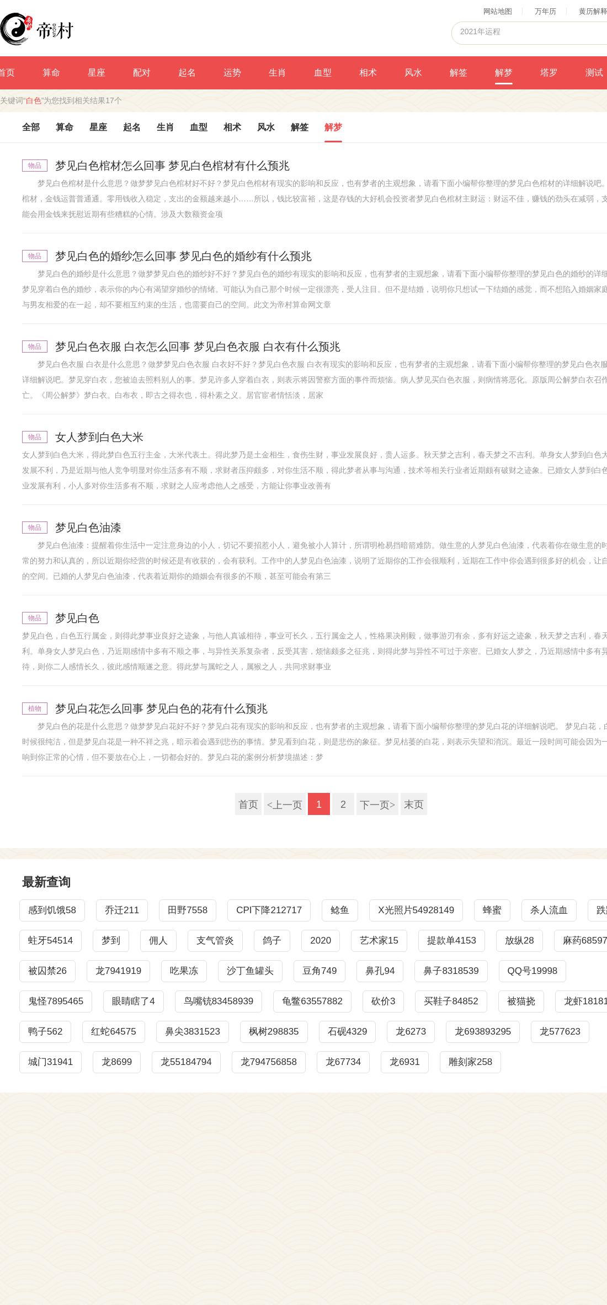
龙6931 (405, 1062)
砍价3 (383, 1001)
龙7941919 (118, 971)
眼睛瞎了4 (133, 1001)
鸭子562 (45, 1031)
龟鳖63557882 (312, 1001)
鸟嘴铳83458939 (219, 1001)
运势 (232, 72)
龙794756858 (269, 1062)
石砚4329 (348, 1031)
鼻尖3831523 (192, 1031)
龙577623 (560, 1031)
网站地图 (497, 11)
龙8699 (117, 1062)
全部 (31, 127)
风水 (413, 72)
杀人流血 (549, 910)
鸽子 (272, 940)
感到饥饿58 (52, 910)
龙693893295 (483, 1031)
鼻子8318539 (450, 971)
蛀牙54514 (50, 940)
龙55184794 (186, 1062)
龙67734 (343, 1062)
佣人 (158, 940)
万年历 (545, 11)
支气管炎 (215, 940)
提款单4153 (451, 940)
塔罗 (549, 72)
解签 (458, 72)
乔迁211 (122, 910)
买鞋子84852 (451, 1001)
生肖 (277, 72)
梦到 (111, 940)
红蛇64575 (113, 1031)
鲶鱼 (340, 910)
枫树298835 (274, 1031)
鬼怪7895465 (55, 1001)
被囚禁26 (47, 971)
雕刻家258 (470, 1062)
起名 (187, 72)
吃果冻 (184, 971)
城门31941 (50, 1062)
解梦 (504, 72)
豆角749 (319, 971)
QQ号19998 (533, 971)
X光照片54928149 (416, 910)
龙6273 (411, 1031)
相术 (368, 72)
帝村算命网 (36, 28)
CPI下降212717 (269, 910)
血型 (323, 72)
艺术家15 (379, 940)
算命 (51, 72)
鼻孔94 (380, 971)
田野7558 (187, 910)
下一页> (377, 804)
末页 (414, 804)
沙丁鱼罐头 (250, 971)
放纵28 (519, 940)
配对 (142, 72)
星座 (96, 72)
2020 (320, 940)
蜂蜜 (492, 910)
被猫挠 (521, 1001)
